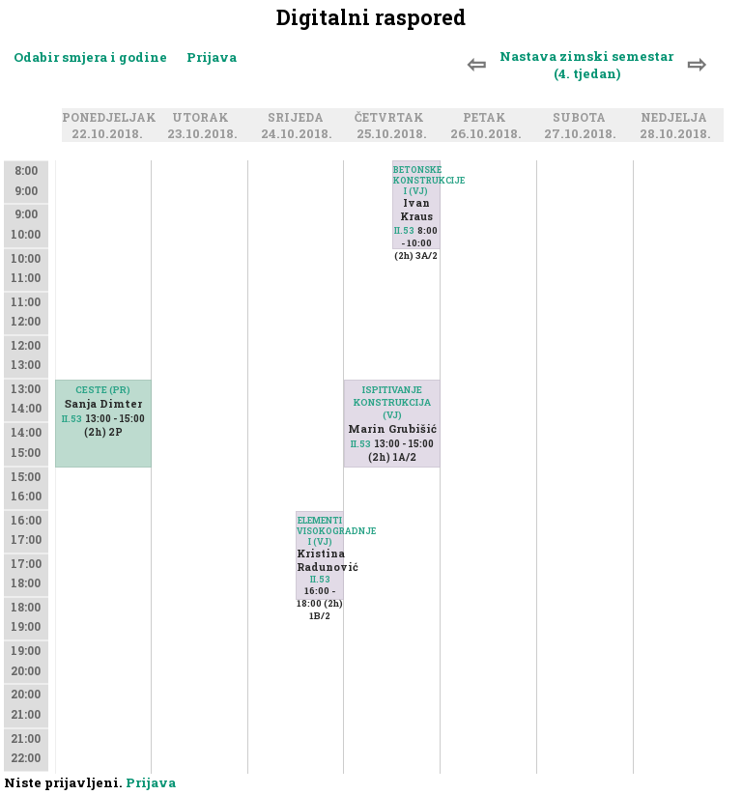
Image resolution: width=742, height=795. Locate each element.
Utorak (203, 118)
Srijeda (298, 118)
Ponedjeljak (112, 118)
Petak (487, 118)
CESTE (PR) (102, 389)
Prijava (211, 57)
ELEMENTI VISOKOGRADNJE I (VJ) (320, 531)
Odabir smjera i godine (90, 57)
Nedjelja (677, 118)
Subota (582, 118)
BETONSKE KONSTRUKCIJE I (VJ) (416, 180)
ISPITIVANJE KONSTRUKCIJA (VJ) (392, 402)
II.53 (72, 418)
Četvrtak (392, 118)
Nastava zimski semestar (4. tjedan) (586, 64)
